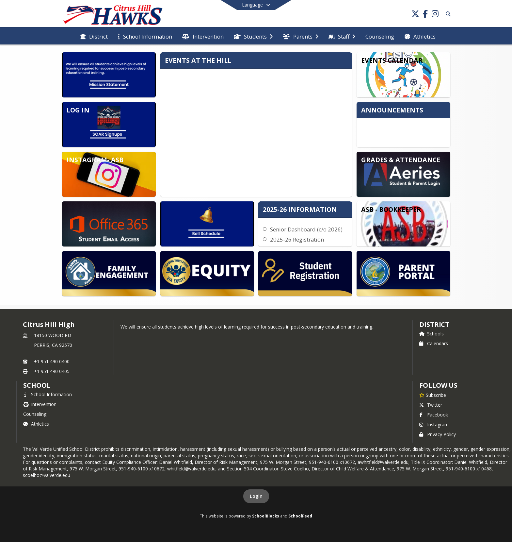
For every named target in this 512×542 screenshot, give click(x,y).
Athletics (36, 424)
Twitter (430, 405)
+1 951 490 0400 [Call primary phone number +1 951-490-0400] (52, 361)
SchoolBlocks (265, 515)
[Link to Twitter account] (415, 15)
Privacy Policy (437, 434)
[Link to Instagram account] (435, 15)
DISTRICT (434, 324)
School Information (47, 394)
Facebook (433, 415)
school (36, 385)
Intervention (39, 404)
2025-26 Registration (297, 239)
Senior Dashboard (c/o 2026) (306, 229)
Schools (431, 333)
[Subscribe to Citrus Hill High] (432, 394)
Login (256, 496)
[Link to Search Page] (447, 14)
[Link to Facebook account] (425, 15)
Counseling (34, 414)
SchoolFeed (300, 515)
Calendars (433, 343)
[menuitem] (94, 35)
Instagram (434, 424)
